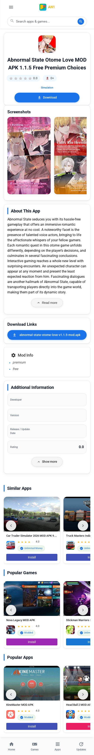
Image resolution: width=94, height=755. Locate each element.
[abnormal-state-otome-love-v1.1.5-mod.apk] (47, 335)
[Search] (81, 21)
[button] (29, 155)
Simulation (47, 87)
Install (32, 557)
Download (47, 98)
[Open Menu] (11, 7)
